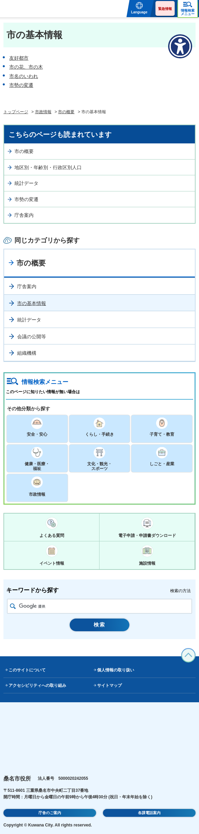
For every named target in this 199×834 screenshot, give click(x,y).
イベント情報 (51, 563)
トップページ (15, 111)
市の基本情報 (31, 303)
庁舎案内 (24, 215)
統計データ (26, 183)
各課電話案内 (149, 813)
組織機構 (26, 353)
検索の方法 (180, 590)
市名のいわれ (23, 76)
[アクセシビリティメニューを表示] (180, 46)
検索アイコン (13, 606)
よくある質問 (51, 535)
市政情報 (43, 111)
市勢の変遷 (21, 85)
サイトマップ (109, 685)
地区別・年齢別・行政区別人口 (48, 167)
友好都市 (18, 58)
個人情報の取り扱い (115, 670)
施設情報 (147, 563)
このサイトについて (27, 670)
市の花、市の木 (26, 67)
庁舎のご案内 (49, 813)
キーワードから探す (32, 590)
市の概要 (66, 111)
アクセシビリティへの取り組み (37, 685)
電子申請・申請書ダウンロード (147, 535)
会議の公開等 (31, 336)
